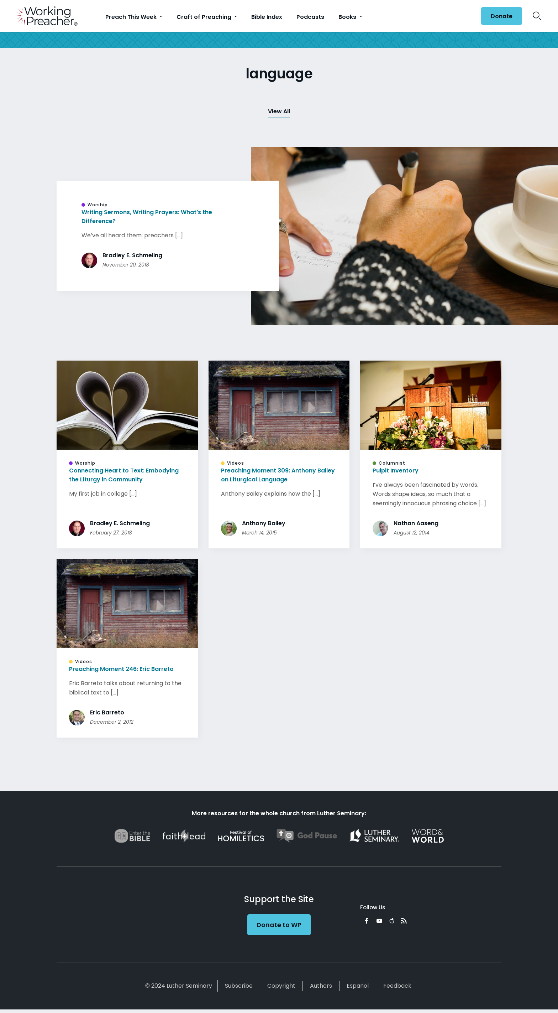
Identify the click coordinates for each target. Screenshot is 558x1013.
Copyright (281, 986)
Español (358, 986)
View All (279, 111)
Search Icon (537, 16)
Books (348, 17)
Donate (501, 16)
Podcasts (310, 17)
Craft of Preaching (205, 17)
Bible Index (266, 17)
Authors (321, 986)
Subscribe (239, 986)
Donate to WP (279, 924)
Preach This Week (131, 17)
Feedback (397, 986)
